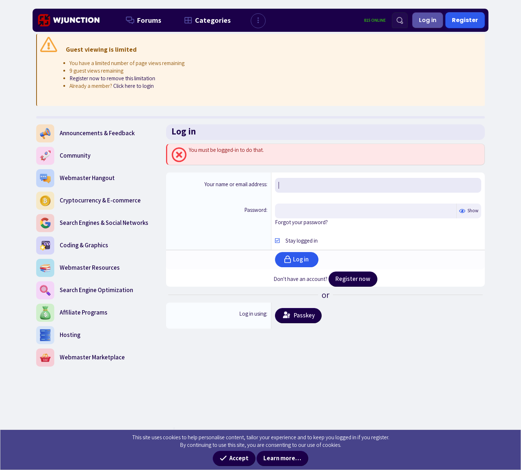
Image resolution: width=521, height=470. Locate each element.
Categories (206, 20)
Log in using (252, 313)
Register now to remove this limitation (112, 78)
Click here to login (133, 85)
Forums (142, 20)
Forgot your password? (301, 222)
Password (255, 209)
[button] (258, 20)
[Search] (400, 20)
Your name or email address (235, 184)
